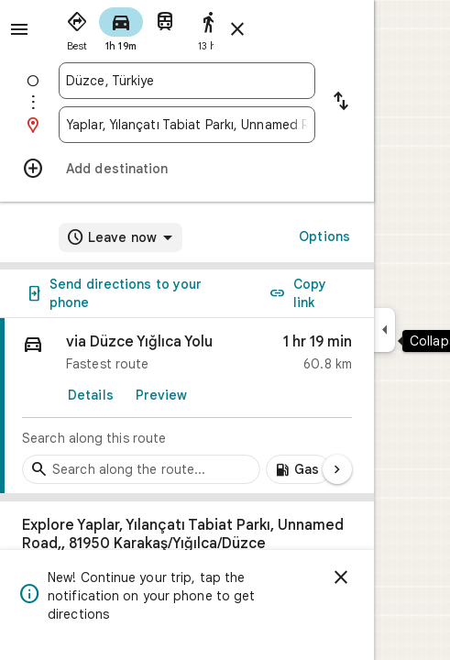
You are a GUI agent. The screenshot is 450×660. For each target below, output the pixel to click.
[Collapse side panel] (384, 330)
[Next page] (337, 469)
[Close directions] (237, 29)
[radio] (77, 27)
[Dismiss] (341, 577)
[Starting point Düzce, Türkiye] (187, 81)
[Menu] (19, 29)
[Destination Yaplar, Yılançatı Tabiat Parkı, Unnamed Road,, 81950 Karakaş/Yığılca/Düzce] (187, 125)
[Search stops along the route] (141, 469)
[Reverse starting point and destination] (341, 102)
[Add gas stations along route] (298, 469)
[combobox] (187, 80)
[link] (187, 406)
